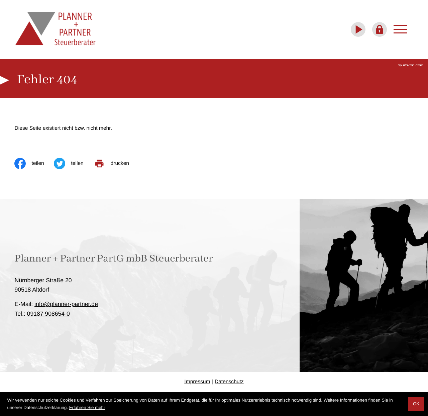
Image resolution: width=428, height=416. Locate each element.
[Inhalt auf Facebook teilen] (34, 163)
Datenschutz (229, 382)
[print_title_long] (116, 163)
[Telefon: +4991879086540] (48, 313)
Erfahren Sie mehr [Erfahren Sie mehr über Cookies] (87, 407)
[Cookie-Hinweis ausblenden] (416, 404)
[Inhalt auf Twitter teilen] (73, 163)
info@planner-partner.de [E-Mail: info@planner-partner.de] (66, 304)
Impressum (197, 382)
